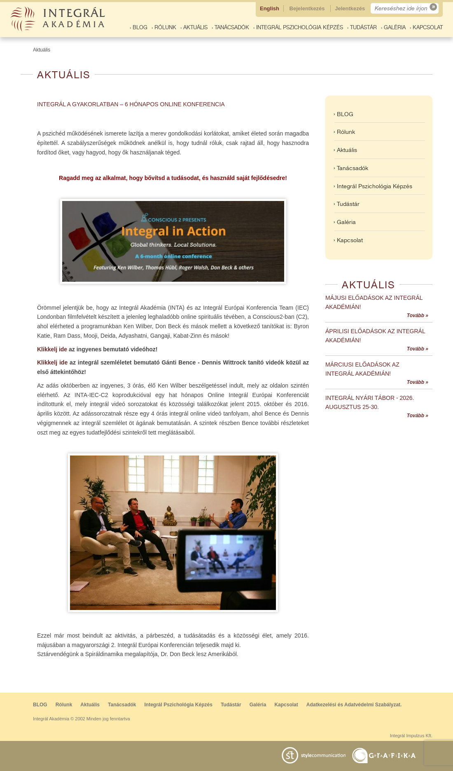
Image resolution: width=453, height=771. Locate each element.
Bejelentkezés (308, 8)
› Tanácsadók (230, 27)
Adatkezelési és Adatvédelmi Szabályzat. (354, 705)
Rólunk (64, 705)
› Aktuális (194, 27)
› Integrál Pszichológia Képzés (298, 27)
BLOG (40, 705)
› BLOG (138, 27)
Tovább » (417, 315)
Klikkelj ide (52, 349)
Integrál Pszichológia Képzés (178, 705)
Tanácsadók (122, 705)
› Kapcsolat (426, 27)
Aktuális (41, 50)
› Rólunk (164, 27)
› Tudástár (362, 27)
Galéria (258, 705)
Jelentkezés (351, 8)
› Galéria (393, 27)
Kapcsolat (286, 705)
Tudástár (231, 705)
